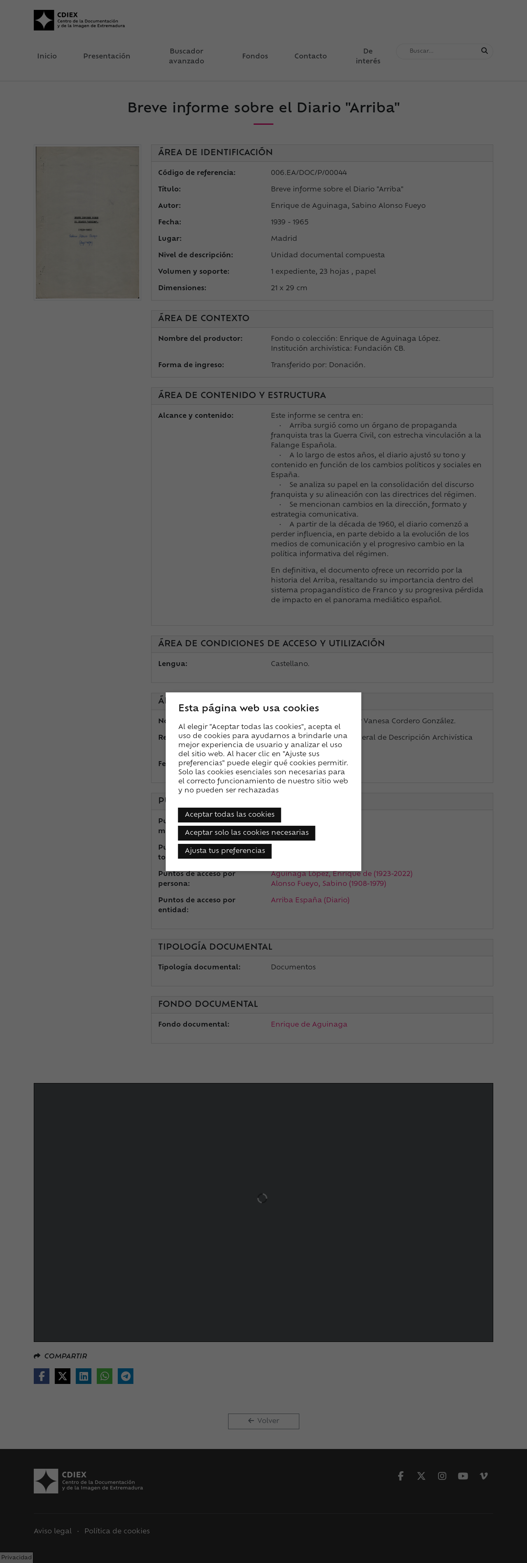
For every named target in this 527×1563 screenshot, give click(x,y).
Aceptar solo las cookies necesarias (247, 833)
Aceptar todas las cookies (230, 815)
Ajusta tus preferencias (225, 851)
